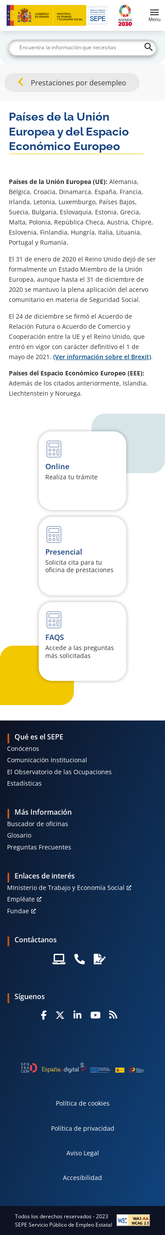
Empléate (21, 899)
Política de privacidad (82, 1128)
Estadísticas (24, 783)
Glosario (19, 835)
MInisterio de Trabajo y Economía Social (66, 887)
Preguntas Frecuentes (39, 847)
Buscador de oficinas (37, 824)
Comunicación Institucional (47, 760)
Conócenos (23, 748)
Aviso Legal (82, 1153)
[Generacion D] (83, 1068)
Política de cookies (83, 1103)
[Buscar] (82, 47)
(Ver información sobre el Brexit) (102, 357)
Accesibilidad (82, 1177)
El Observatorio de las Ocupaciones (59, 772)
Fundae (18, 911)
